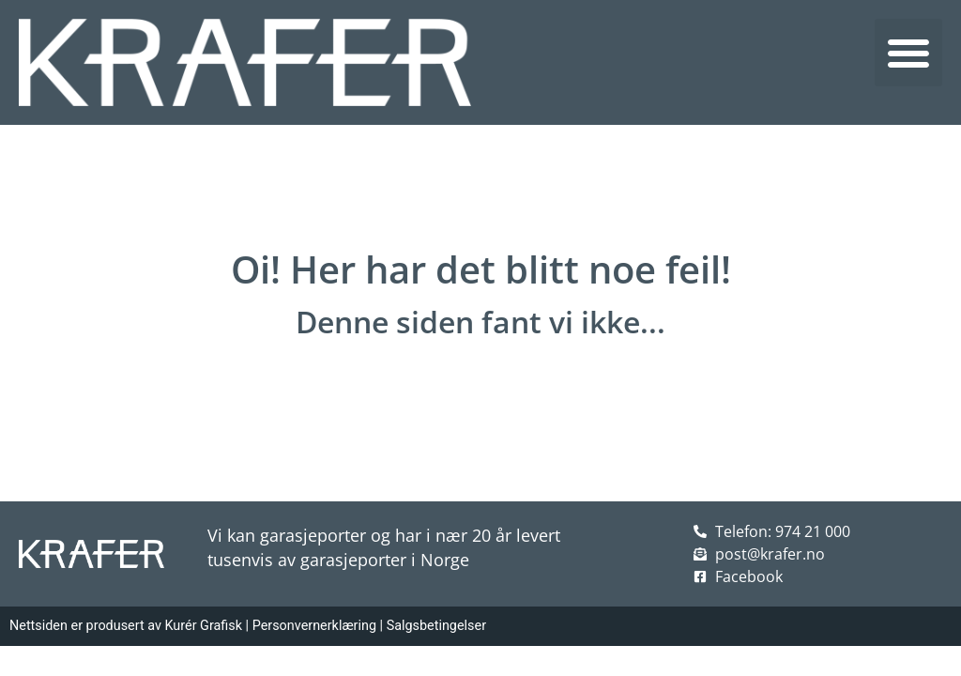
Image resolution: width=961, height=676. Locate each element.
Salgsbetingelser (436, 626)
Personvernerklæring (314, 626)
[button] (908, 52)
